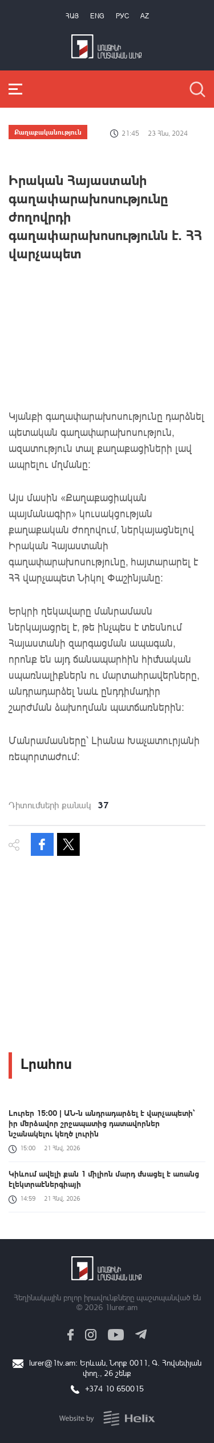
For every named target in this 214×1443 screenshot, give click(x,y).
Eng (97, 15)
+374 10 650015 (114, 1388)
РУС (122, 15)
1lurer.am (121, 1307)
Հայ (72, 15)
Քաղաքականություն (48, 131)
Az (144, 15)
